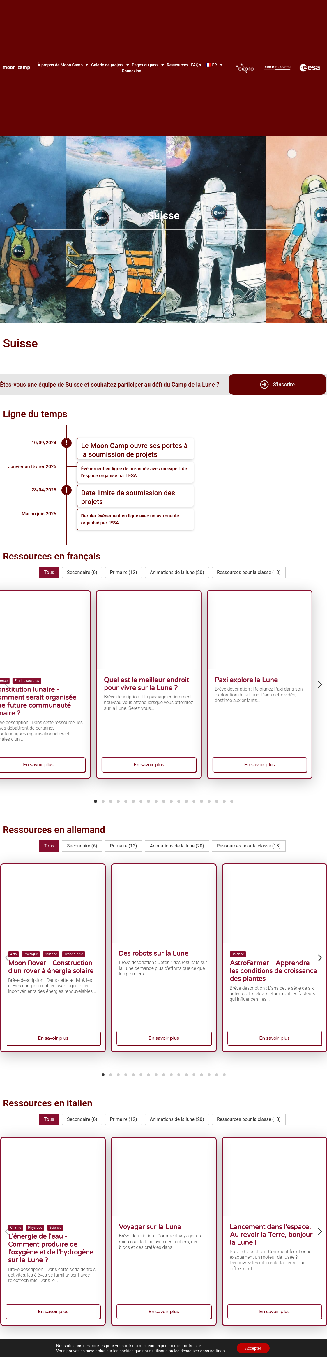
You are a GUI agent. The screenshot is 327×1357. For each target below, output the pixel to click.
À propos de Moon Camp (63, 65)
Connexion (131, 71)
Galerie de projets (110, 65)
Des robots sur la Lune (160, 956)
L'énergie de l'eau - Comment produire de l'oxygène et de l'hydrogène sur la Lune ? (51, 1245)
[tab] (95, 801)
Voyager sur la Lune (158, 1229)
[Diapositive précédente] (7, 684)
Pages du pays (148, 65)
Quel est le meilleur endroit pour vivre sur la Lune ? (163, 684)
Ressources (177, 65)
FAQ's (196, 65)
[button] (49, 572)
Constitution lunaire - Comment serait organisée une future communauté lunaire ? (50, 697)
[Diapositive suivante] (320, 684)
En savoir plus (53, 747)
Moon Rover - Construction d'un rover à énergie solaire (51, 965)
